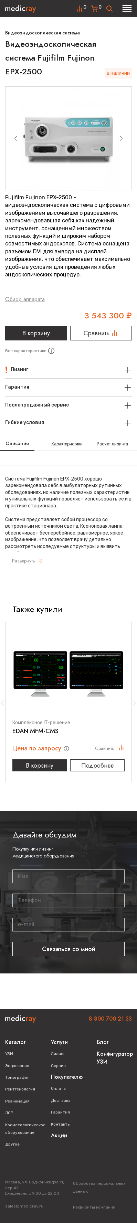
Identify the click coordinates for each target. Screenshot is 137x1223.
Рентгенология (20, 1089)
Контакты (61, 1124)
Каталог (15, 1042)
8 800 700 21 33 (110, 1019)
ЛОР (9, 1112)
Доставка (61, 1100)
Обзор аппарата (25, 299)
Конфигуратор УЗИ (115, 1057)
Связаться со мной (68, 949)
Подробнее (97, 765)
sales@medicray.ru (24, 1206)
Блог (103, 1042)
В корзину (36, 333)
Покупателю (67, 1077)
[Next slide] (121, 138)
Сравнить (101, 333)
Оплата (58, 1088)
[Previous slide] (16, 138)
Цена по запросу (37, 748)
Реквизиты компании (94, 1207)
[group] (68, 138)
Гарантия (60, 1112)
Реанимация (17, 1101)
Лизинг (58, 1053)
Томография (17, 1077)
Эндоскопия (17, 1065)
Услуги (59, 1042)
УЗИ (9, 1053)
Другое (12, 1144)
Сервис (58, 1065)
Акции (59, 1135)
